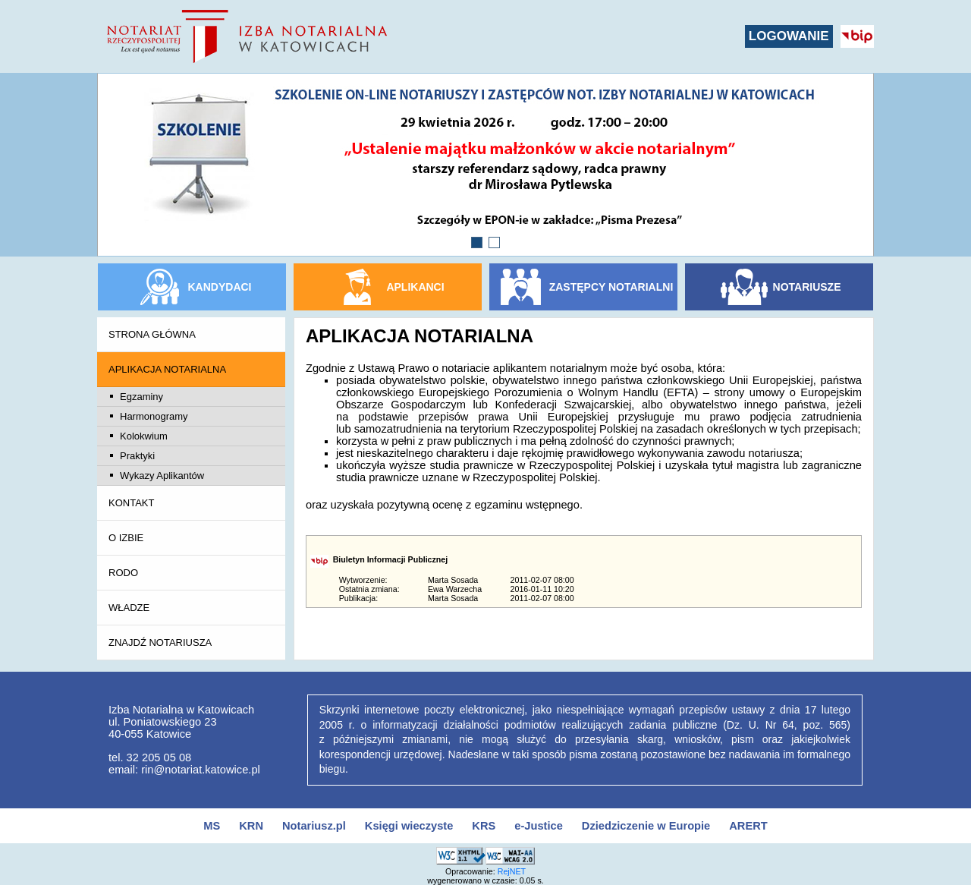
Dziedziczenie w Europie (646, 826)
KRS (483, 826)
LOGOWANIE (789, 36)
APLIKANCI (415, 287)
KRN (251, 826)
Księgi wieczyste (409, 826)
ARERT (748, 826)
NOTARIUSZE (807, 287)
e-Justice (538, 826)
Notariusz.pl (314, 826)
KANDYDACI (220, 287)
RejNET (512, 871)
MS (211, 826)
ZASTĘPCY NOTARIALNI (611, 287)
